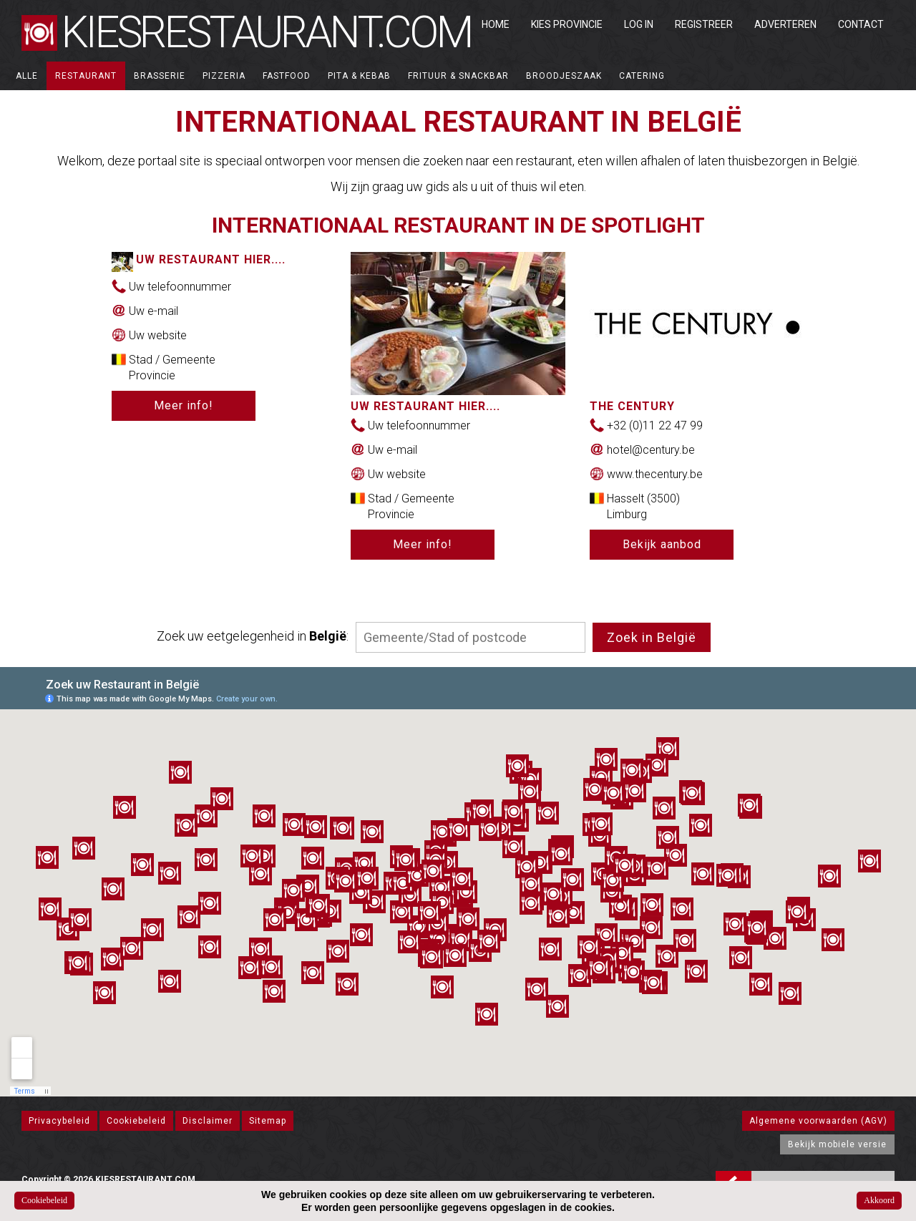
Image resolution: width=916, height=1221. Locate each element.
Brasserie (159, 76)
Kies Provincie (567, 24)
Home (496, 24)
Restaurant (86, 76)
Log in (638, 24)
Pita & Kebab (359, 76)
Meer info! (183, 405)
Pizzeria (224, 76)
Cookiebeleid (136, 1121)
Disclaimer (207, 1121)
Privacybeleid (59, 1121)
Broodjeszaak (564, 76)
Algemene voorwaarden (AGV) (818, 1121)
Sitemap (267, 1121)
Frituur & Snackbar (458, 76)
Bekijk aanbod (662, 544)
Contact (861, 24)
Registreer (704, 24)
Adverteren (785, 24)
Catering (642, 76)
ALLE (27, 76)
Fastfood (287, 76)
